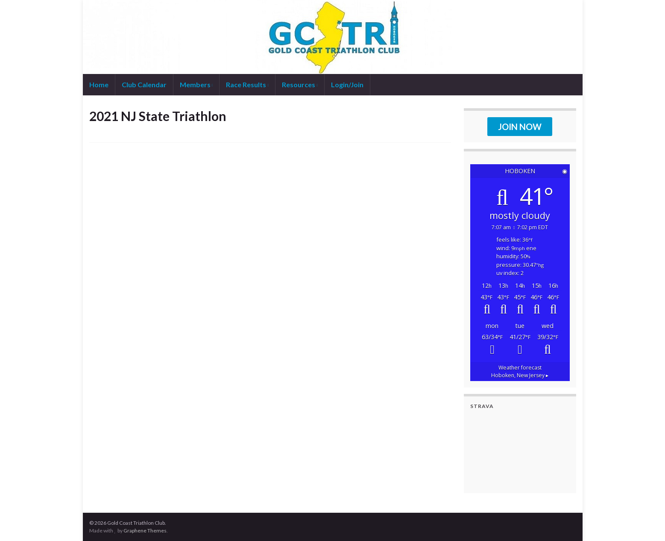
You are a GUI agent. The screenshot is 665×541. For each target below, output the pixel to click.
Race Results (247, 84)
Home (98, 84)
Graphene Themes (145, 530)
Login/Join (347, 84)
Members (196, 84)
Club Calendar (144, 84)
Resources (300, 84)
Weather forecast (519, 371)
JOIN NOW (520, 126)
